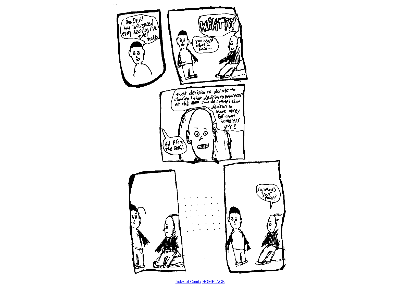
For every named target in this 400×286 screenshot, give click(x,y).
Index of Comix (188, 281)
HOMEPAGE (213, 281)
